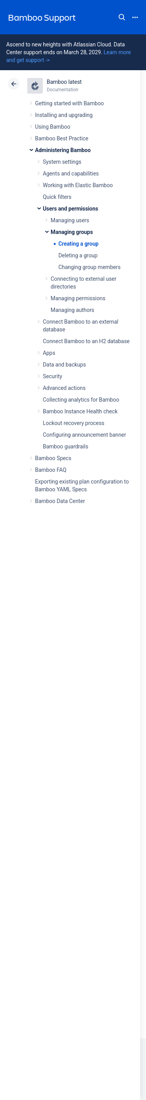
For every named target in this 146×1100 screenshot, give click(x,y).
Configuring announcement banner (84, 435)
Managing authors (72, 310)
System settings (62, 162)
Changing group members (89, 267)
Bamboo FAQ (50, 470)
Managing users (70, 220)
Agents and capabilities (71, 173)
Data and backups (64, 364)
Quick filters (57, 197)
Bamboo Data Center (60, 501)
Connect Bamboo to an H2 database (86, 341)
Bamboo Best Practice (61, 138)
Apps (49, 353)
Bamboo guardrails (65, 446)
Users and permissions (70, 208)
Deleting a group (78, 255)
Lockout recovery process (73, 423)
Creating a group (78, 244)
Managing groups (72, 232)
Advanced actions (64, 388)
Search (122, 17)
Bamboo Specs (53, 458)
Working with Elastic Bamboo (78, 185)
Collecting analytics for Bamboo (81, 400)
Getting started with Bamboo (69, 103)
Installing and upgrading (64, 115)
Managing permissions (78, 298)
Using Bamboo (52, 127)
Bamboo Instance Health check (80, 411)
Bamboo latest (64, 82)
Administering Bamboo (63, 150)
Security (52, 376)
